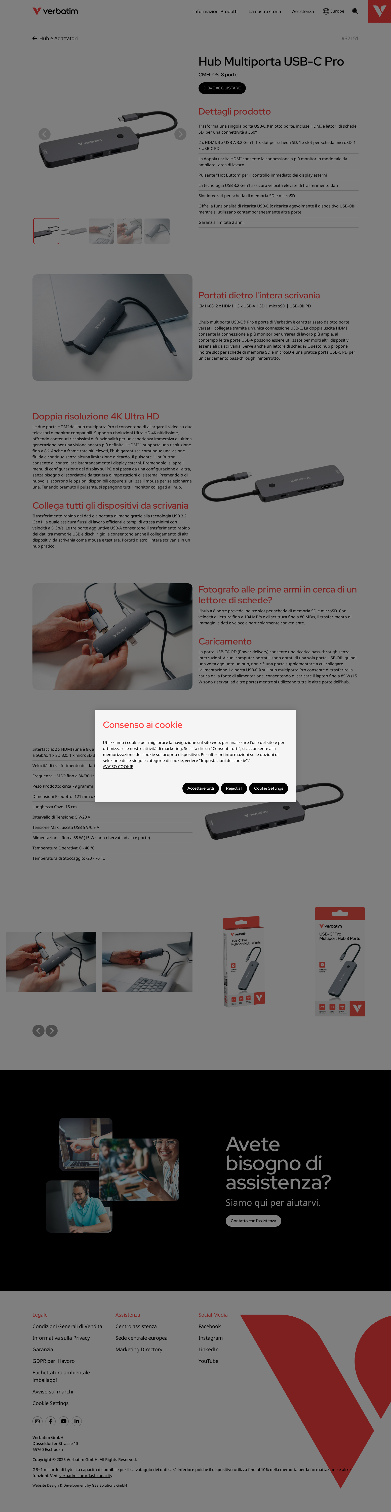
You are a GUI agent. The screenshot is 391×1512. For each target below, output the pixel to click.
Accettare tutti (200, 788)
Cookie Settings (268, 788)
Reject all (234, 788)
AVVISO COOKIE (118, 766)
